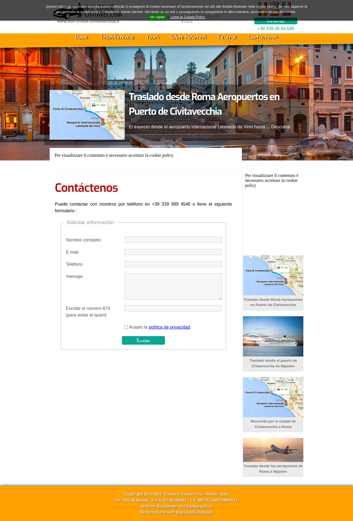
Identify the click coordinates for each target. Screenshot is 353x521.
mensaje (74, 276)
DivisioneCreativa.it (194, 512)
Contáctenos (263, 37)
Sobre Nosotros (188, 37)
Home (81, 37)
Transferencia (116, 37)
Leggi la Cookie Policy (187, 17)
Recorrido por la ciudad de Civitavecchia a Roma (273, 421)
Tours (152, 37)
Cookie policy (199, 506)
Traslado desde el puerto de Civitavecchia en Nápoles (273, 360)
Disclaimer (167, 506)
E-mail (72, 252)
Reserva (275, 21)
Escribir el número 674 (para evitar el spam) (88, 311)
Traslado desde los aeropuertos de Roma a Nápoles (273, 466)
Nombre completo (83, 240)
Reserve (227, 37)
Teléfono (74, 264)
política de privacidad (169, 327)
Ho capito (157, 17)
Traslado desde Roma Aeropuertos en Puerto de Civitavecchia (273, 299)
